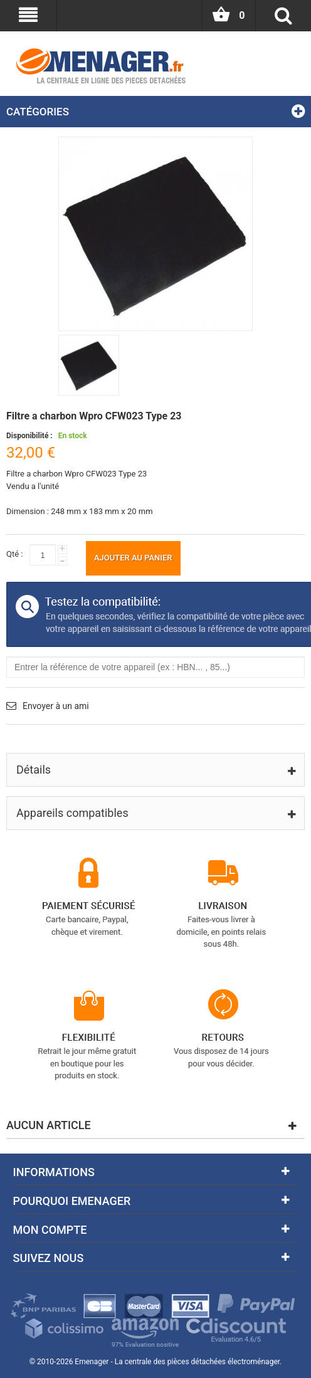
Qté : (14, 554)
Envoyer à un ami (56, 706)
